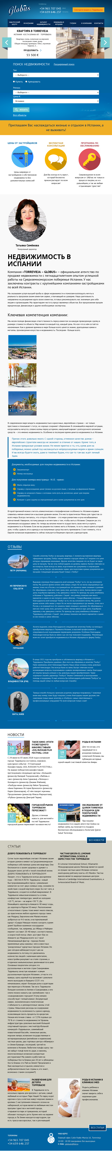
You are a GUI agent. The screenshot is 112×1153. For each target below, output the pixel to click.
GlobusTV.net (19, 10)
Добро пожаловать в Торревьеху (27, 853)
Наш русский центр (14, 24)
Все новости (96, 840)
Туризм (73, 24)
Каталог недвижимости (43, 24)
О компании (86, 23)
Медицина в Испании (59, 24)
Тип (15, 70)
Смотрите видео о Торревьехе (88, 9)
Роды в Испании (91, 741)
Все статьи (97, 1127)
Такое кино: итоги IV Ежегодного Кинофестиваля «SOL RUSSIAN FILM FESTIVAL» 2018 (42, 747)
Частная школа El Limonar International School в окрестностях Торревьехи (74, 856)
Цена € (16, 96)
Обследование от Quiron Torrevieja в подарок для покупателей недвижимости (92, 810)
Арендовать (32, 81)
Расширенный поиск (64, 64)
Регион (16, 87)
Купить (18, 81)
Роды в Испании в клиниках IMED (92, 1081)
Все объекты (19, 115)
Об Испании (28, 24)
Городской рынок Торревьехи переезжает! (42, 807)
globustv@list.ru (71, 1144)
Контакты (98, 23)
